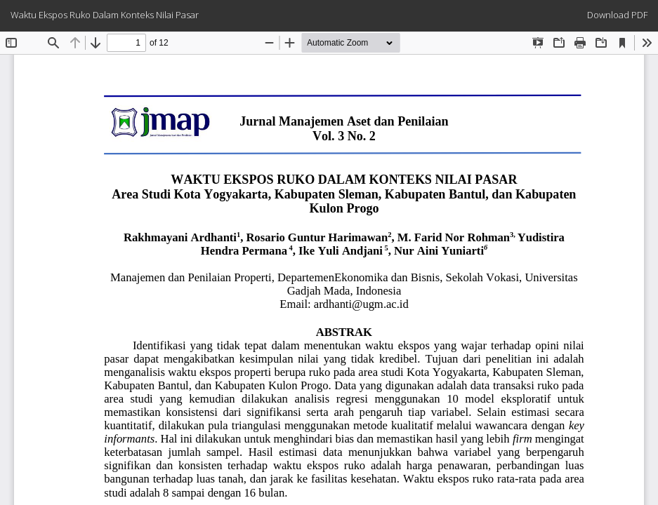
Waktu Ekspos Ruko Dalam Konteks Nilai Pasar (105, 14)
